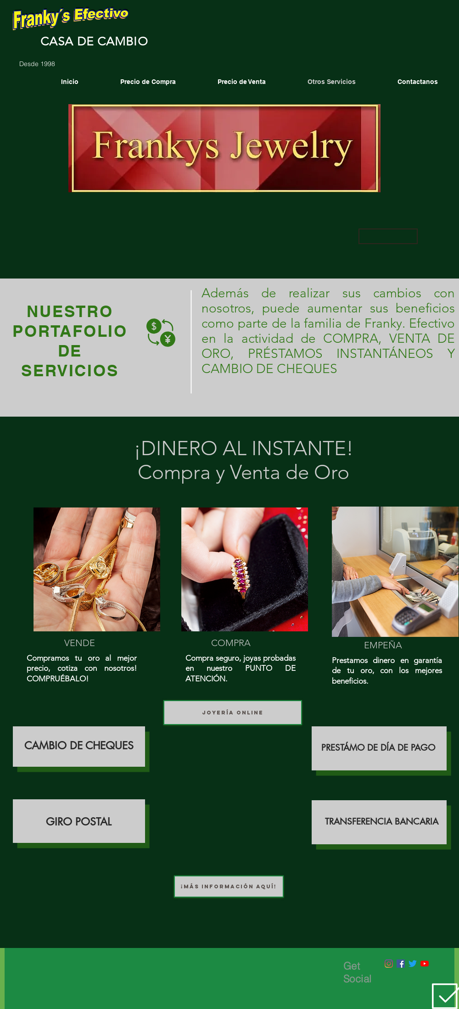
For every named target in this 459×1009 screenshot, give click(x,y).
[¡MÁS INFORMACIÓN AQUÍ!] (229, 886)
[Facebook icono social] (401, 963)
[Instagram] (389, 963)
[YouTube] (424, 963)
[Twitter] (413, 963)
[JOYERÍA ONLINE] (232, 712)
